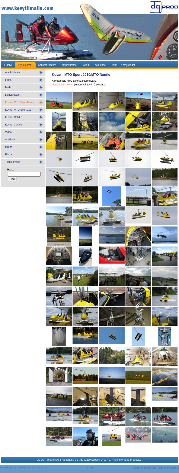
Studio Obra (150, 467)
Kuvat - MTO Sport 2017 (19, 109)
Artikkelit (10, 139)
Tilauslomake (12, 161)
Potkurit (85, 64)
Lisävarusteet (12, 94)
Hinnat (9, 154)
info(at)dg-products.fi (130, 459)
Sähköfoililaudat (47, 64)
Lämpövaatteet (68, 64)
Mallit (8, 87)
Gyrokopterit (25, 64)
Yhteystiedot (128, 64)
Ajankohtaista (12, 72)
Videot (8, 132)
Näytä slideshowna (62, 84)
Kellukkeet (100, 64)
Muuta (8, 147)
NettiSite (174, 467)
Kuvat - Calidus (13, 117)
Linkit (114, 64)
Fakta (8, 79)
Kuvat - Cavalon (14, 124)
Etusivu (8, 64)
